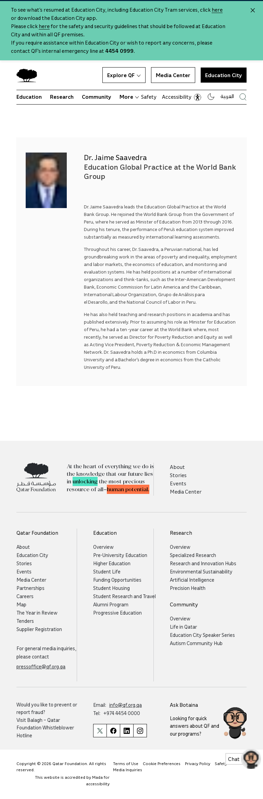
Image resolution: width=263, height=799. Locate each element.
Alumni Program (110, 604)
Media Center (173, 75)
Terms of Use (125, 763)
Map (21, 604)
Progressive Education (117, 612)
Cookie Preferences (161, 763)
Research (62, 96)
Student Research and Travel (124, 596)
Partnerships (30, 588)
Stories (178, 475)
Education (29, 96)
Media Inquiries (127, 769)
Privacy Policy (197, 763)
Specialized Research (193, 555)
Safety (148, 96)
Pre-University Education (120, 555)
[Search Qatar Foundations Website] (243, 96)
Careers (25, 596)
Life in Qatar (183, 627)
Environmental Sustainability (201, 571)
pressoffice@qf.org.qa (40, 666)
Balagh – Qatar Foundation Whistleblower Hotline (45, 727)
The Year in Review (37, 612)
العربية (227, 96)
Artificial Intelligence (192, 580)
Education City (223, 75)
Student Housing (111, 588)
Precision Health (187, 588)
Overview (103, 547)
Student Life (107, 571)
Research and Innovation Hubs (203, 563)
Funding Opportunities (117, 580)
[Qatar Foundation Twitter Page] (100, 730)
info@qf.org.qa (125, 705)
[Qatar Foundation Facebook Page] (113, 730)
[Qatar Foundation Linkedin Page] (126, 730)
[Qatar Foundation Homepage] (29, 75)
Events (178, 483)
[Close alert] (253, 10)
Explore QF (124, 75)
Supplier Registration (39, 629)
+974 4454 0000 (121, 713)
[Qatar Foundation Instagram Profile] (140, 730)
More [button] (129, 96)
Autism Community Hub (196, 643)
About (177, 466)
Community (96, 96)
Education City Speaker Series (202, 635)
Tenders (25, 621)
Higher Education (111, 563)
